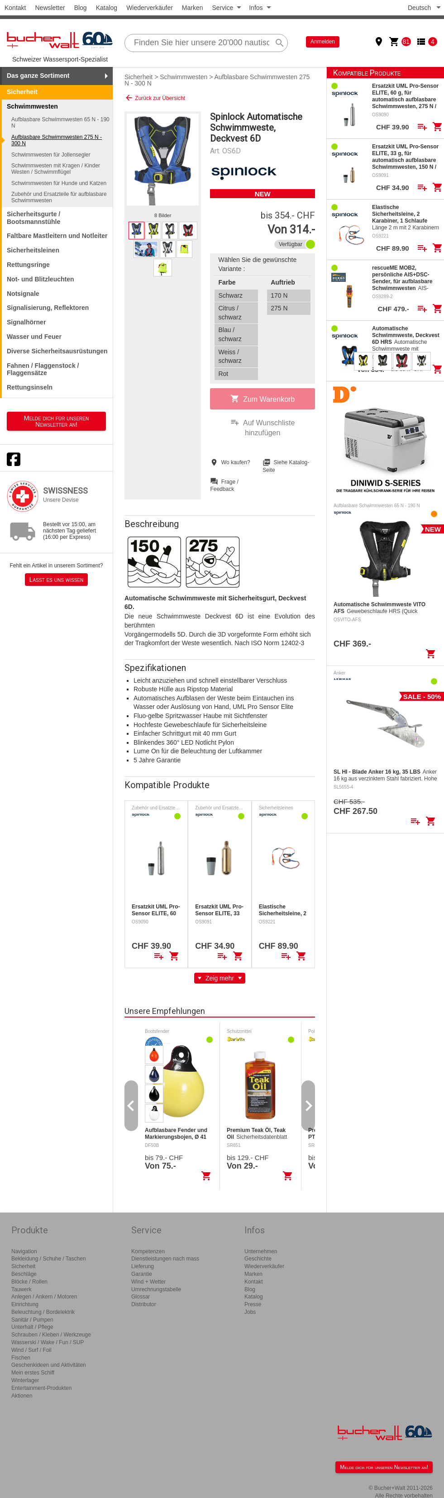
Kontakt (15, 7)
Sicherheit (22, 91)
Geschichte (258, 1258)
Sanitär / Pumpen (32, 1320)
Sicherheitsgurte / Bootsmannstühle (33, 217)
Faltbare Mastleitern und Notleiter (57, 235)
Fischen (20, 1358)
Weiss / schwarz (229, 356)
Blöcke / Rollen (29, 1282)
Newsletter (50, 7)
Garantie (141, 1274)
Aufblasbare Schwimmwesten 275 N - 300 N (56, 140)
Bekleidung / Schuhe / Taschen (48, 1258)
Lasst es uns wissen (56, 579)
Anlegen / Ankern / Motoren (44, 1297)
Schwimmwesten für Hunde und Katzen (58, 183)
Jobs (250, 1312)
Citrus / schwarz (229, 312)
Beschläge (24, 1274)
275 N (279, 308)
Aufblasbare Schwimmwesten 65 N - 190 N (60, 122)
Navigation (24, 1251)
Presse (252, 1304)
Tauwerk (21, 1289)
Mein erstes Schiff (32, 1373)
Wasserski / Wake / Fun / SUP (47, 1342)
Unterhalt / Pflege (32, 1327)
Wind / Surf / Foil (31, 1350)
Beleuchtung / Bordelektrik (43, 1312)
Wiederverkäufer (149, 7)
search (279, 43)
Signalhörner (26, 322)
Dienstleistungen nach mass (165, 1258)
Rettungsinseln (30, 387)
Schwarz (230, 295)
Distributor (143, 1304)
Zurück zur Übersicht (154, 97)
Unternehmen (260, 1251)
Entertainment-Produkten (41, 1388)
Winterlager (25, 1380)
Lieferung (142, 1266)
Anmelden (322, 41)
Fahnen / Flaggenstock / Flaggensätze (43, 369)
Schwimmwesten (183, 77)
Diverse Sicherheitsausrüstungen (57, 351)
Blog (80, 7)
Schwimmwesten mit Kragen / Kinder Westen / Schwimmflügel (55, 168)
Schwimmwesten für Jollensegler (51, 155)
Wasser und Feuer (34, 336)
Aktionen (22, 1396)
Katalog (106, 7)
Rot (223, 373)
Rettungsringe (28, 264)
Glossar (140, 1297)
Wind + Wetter (148, 1282)
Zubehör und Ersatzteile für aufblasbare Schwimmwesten (59, 197)
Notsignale (23, 293)
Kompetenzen (148, 1251)
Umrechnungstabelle (156, 1289)
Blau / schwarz (229, 334)
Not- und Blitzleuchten (40, 279)
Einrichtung (24, 1304)
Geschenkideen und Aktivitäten (48, 1365)
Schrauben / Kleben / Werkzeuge (51, 1335)
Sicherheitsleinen (33, 250)
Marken (192, 7)
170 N (279, 295)
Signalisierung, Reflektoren (48, 307)
